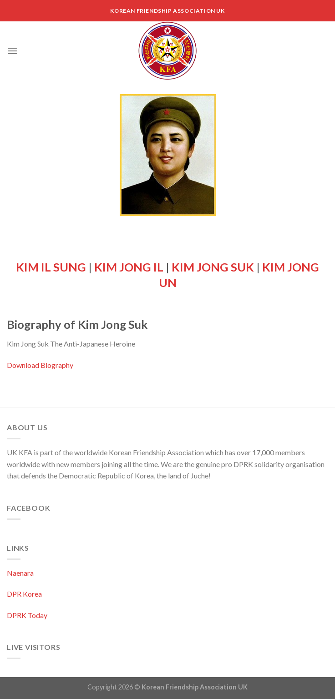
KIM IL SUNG (51, 267)
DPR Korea (24, 593)
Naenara (20, 572)
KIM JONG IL (128, 267)
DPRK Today (27, 615)
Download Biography (40, 365)
